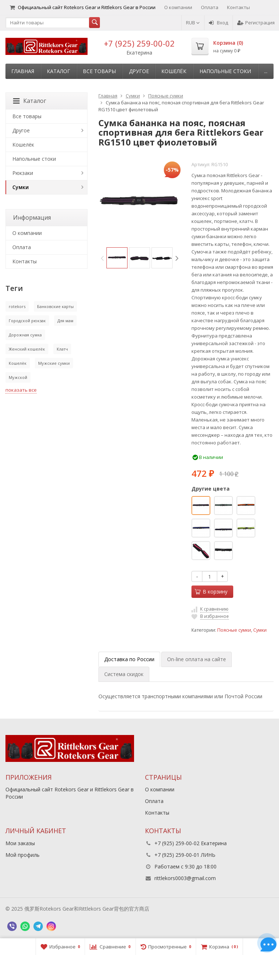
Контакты (238, 7)
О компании (178, 7)
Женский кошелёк (27, 349)
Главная (22, 71)
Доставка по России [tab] (129, 659)
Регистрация (256, 22)
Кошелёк (173, 71)
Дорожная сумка (25, 334)
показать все (21, 390)
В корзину (211, 591)
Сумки (260, 630)
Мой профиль (22, 854)
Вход (218, 22)
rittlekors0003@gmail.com (185, 878)
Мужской (18, 377)
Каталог (58, 71)
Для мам (65, 320)
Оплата (209, 7)
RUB (193, 22)
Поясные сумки (234, 630)
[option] (117, 257)
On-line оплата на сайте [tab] (196, 659)
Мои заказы (20, 843)
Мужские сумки (54, 363)
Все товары (99, 71)
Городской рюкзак (27, 320)
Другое (139, 71)
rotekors (17, 306)
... (265, 71)
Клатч (62, 349)
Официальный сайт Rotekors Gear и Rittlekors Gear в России (82, 7)
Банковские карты (55, 306)
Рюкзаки (22, 172)
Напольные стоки (225, 71)
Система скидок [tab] (123, 674)
